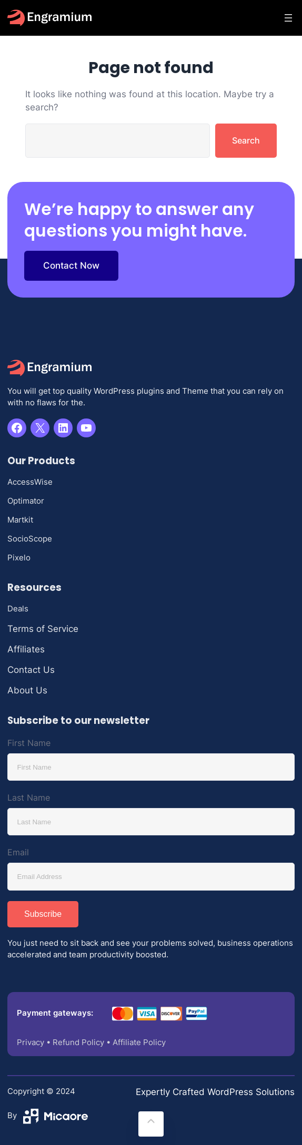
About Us (27, 690)
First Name (29, 743)
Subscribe (43, 913)
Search (246, 140)
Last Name (28, 797)
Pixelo (19, 558)
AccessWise (30, 482)
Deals (17, 609)
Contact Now (71, 265)
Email (18, 852)
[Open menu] (288, 18)
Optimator (25, 501)
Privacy (30, 1042)
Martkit (20, 520)
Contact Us (31, 669)
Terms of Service (42, 628)
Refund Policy (78, 1042)
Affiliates (26, 649)
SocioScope (29, 539)
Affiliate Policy (139, 1042)
